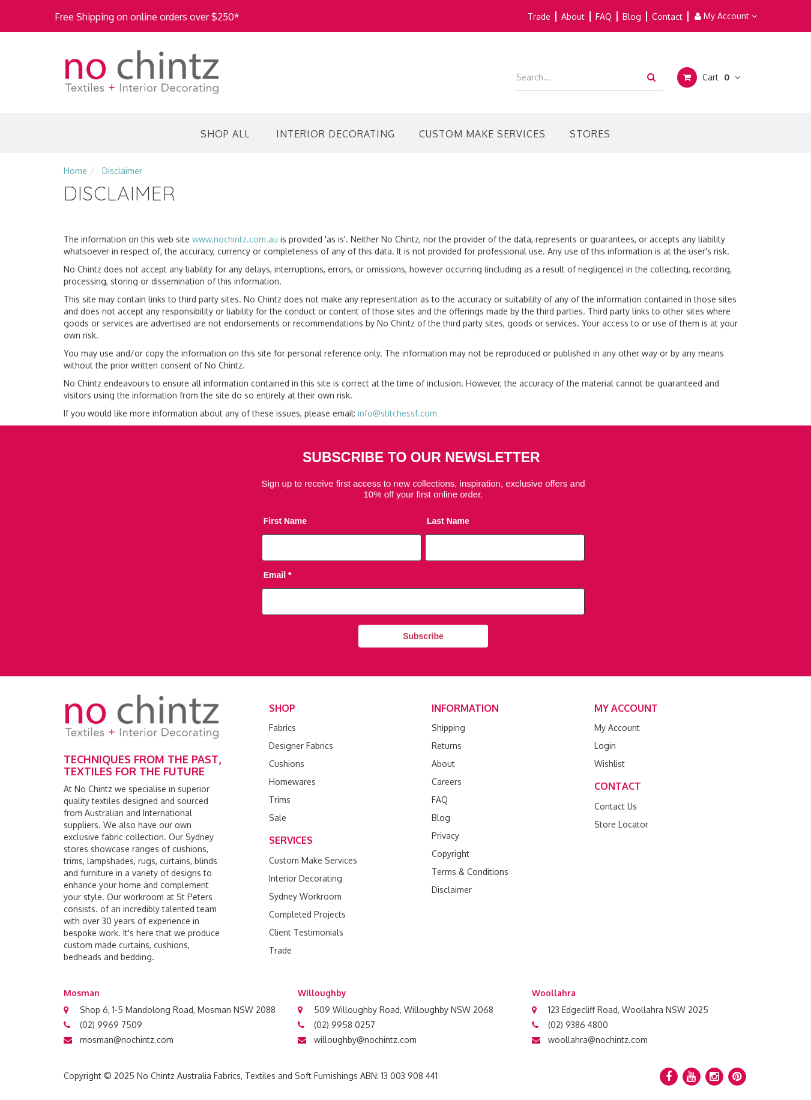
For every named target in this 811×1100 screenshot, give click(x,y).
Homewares (292, 782)
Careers (447, 782)
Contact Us (615, 806)
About (573, 16)
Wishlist (609, 764)
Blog (632, 16)
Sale (277, 818)
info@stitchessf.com (397, 413)
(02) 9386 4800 (578, 1025)
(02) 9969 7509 (111, 1025)
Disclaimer (452, 890)
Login (605, 746)
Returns (447, 746)
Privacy (445, 836)
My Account (726, 16)
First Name (285, 521)
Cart (708, 77)
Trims (280, 800)
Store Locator (621, 824)
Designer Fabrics (301, 746)
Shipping (448, 728)
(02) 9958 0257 (344, 1025)
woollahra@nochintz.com (598, 1040)
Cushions (286, 764)
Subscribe (423, 636)
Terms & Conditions (470, 872)
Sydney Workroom (305, 896)
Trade (539, 16)
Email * (278, 575)
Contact (667, 16)
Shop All (225, 134)
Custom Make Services (482, 134)
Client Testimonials (306, 932)
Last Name (448, 521)
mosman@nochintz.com (126, 1040)
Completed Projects (307, 914)
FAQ (603, 16)
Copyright (450, 854)
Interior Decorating (335, 134)
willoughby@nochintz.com (365, 1040)
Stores (590, 134)
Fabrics (282, 728)
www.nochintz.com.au (235, 239)
